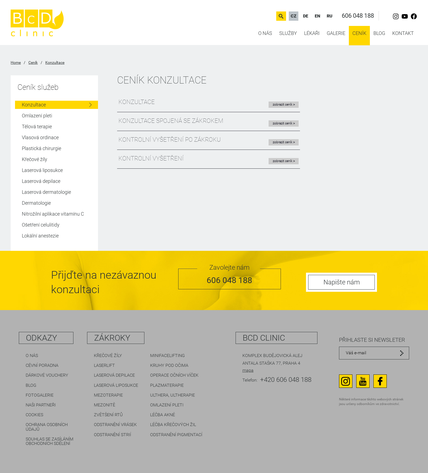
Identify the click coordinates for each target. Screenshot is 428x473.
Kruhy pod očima (169, 365)
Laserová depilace (41, 181)
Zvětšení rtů (108, 414)
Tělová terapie (37, 126)
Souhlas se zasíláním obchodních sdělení (49, 441)
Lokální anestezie (40, 236)
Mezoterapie (108, 395)
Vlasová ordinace (40, 137)
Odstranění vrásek (115, 424)
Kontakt (403, 33)
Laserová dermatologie (46, 192)
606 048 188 (358, 15)
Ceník (359, 33)
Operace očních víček (174, 375)
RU (329, 16)
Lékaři (312, 33)
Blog (379, 33)
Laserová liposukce (42, 170)
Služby (288, 33)
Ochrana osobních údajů (47, 427)
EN (317, 16)
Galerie (336, 33)
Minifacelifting (167, 355)
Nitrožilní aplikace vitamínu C (53, 214)
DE (305, 16)
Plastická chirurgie (41, 148)
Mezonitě (104, 404)
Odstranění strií (112, 434)
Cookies (34, 414)
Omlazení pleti (37, 115)
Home (16, 62)
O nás (265, 33)
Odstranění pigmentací (176, 434)
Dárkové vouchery (47, 375)
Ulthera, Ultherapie (172, 395)
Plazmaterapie (167, 385)
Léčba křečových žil (173, 424)
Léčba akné (162, 414)
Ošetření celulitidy (41, 225)
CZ (293, 16)
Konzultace (54, 62)
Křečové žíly (34, 159)
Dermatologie (36, 203)
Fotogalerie (40, 395)
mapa (248, 370)
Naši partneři (41, 404)
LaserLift (104, 365)
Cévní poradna (42, 365)
